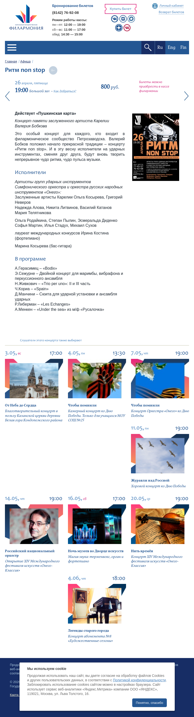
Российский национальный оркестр (30, 553)
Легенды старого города (88, 630)
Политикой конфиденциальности (139, 680)
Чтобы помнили (82, 405)
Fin (183, 47)
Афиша (25, 61)
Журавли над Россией (150, 480)
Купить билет (120, 9)
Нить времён (142, 551)
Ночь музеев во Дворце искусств (96, 551)
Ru (160, 47)
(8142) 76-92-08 (65, 12)
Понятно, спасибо (149, 703)
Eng (171, 47)
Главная (11, 61)
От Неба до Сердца (20, 405)
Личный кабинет (171, 6)
